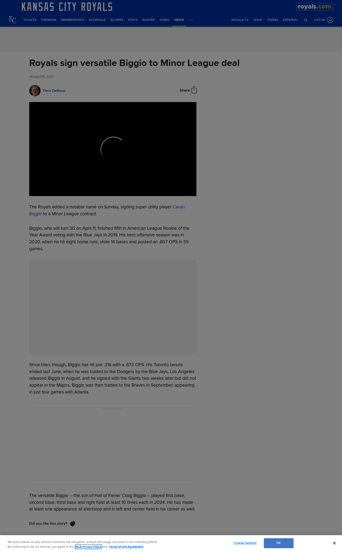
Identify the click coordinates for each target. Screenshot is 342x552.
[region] (171, 543)
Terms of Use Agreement (126, 547)
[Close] (334, 543)
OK (278, 543)
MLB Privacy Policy (88, 547)
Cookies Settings (244, 543)
